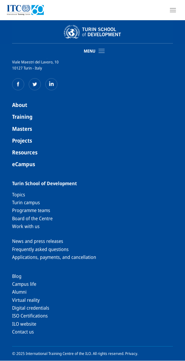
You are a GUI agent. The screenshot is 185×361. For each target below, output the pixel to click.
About (19, 104)
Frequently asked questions (40, 249)
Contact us (23, 331)
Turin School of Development (44, 183)
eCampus (23, 164)
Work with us (26, 226)
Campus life (24, 284)
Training (22, 116)
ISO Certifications (30, 315)
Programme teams (31, 210)
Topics (18, 194)
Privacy (131, 353)
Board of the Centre (32, 218)
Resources (24, 152)
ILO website (24, 324)
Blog (16, 276)
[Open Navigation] (172, 10)
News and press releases (37, 241)
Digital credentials (30, 308)
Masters (22, 128)
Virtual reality (26, 300)
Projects (22, 140)
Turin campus (26, 202)
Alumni (19, 291)
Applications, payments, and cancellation (54, 257)
